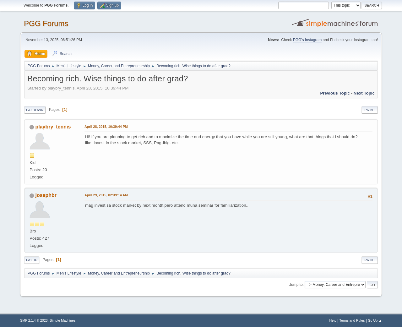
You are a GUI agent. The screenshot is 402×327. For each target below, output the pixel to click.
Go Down (35, 110)
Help (332, 320)
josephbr (46, 195)
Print (369, 110)
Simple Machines (62, 320)
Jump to (296, 284)
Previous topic (335, 93)
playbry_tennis (53, 126)
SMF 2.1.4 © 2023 (34, 320)
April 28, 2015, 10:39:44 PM (106, 126)
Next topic (364, 93)
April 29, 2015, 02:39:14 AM (106, 195)
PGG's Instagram (307, 40)
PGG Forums (46, 23)
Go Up (31, 260)
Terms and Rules (352, 320)
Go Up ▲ (375, 320)
